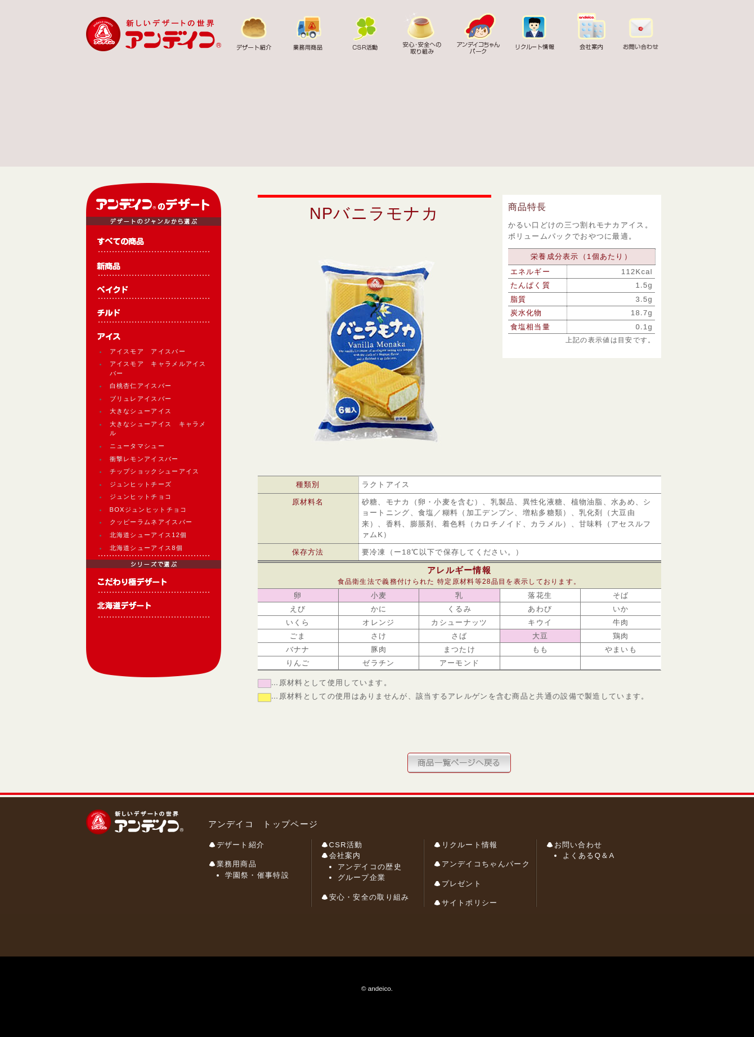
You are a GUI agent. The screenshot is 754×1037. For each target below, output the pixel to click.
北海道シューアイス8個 (146, 547)
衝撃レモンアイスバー (144, 458)
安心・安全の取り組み (369, 897)
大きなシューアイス (141, 411)
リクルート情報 (470, 845)
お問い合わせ (578, 845)
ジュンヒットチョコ (141, 496)
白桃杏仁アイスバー (141, 385)
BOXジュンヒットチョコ (148, 509)
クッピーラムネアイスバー (151, 521)
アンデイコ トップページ (263, 824)
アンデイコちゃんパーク (486, 864)
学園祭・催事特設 (257, 875)
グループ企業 (362, 877)
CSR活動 (346, 845)
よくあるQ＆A (589, 855)
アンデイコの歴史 (370, 866)
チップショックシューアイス (155, 471)
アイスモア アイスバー (148, 351)
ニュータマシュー (137, 445)
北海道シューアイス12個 (148, 534)
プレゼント (462, 883)
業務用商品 (237, 864)
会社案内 (345, 855)
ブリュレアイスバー (141, 398)
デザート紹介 (241, 845)
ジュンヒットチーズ (141, 484)
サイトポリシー (470, 903)
